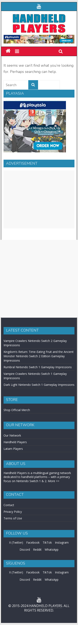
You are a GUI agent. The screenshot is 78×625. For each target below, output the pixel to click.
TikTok (47, 542)
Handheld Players (15, 442)
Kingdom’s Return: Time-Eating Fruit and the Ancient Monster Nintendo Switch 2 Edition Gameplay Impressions (39, 356)
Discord (25, 549)
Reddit (37, 549)
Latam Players (13, 449)
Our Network (12, 435)
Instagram (62, 542)
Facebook (33, 542)
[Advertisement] (39, 199)
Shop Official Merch (17, 410)
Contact (9, 505)
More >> (53, 481)
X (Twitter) (16, 542)
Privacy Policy (13, 512)
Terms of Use (13, 518)
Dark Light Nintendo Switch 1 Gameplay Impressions (39, 385)
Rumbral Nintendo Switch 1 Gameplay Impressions (38, 367)
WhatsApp (51, 549)
